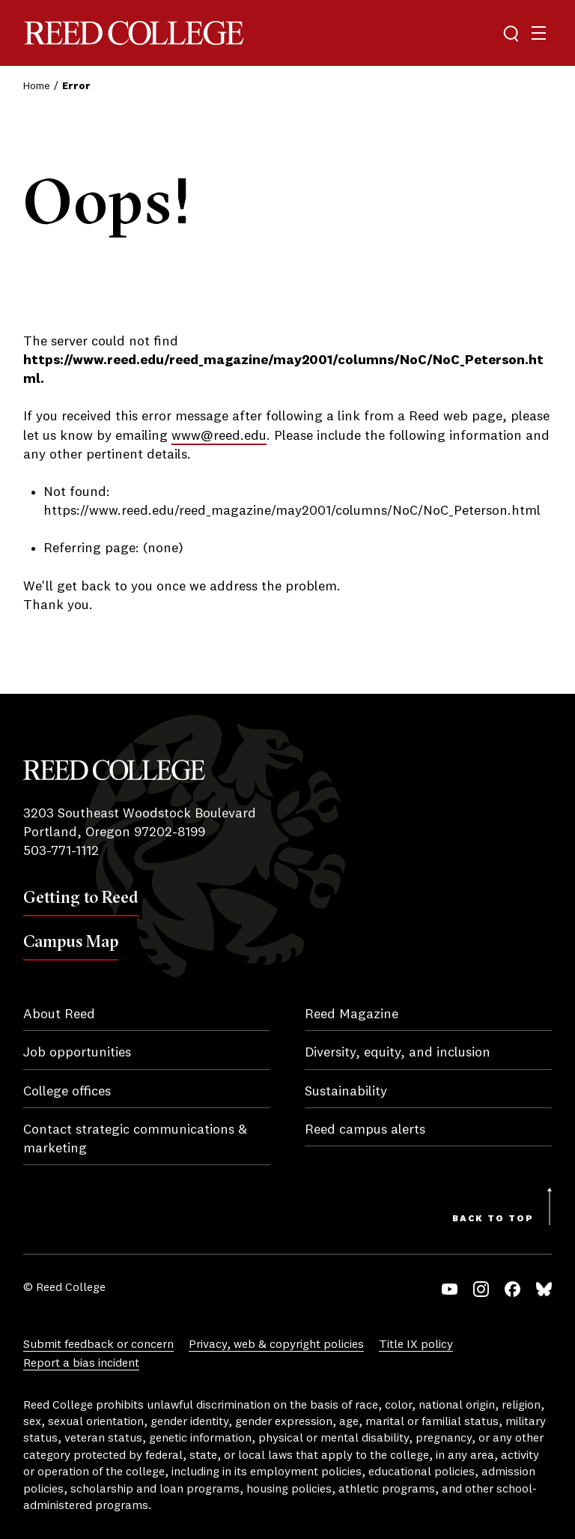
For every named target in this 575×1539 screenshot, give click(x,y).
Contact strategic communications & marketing (135, 1139)
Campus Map (70, 941)
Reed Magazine (351, 1014)
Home (36, 86)
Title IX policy (416, 1345)
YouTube (449, 1289)
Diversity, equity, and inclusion (397, 1052)
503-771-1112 (61, 851)
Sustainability (346, 1091)
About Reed (59, 1014)
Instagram (481, 1289)
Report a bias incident (81, 1364)
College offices (67, 1091)
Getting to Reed (81, 896)
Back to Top (493, 1219)
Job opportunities (77, 1052)
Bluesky (544, 1289)
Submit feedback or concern (98, 1345)
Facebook (512, 1289)
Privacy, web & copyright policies (276, 1345)
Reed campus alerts (365, 1130)
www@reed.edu (219, 436)
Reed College (134, 33)
